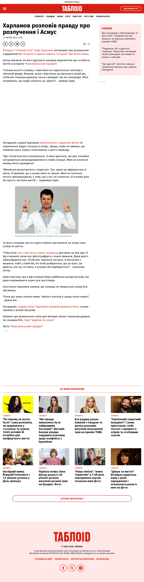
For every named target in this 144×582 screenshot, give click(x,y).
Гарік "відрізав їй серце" (39, 320)
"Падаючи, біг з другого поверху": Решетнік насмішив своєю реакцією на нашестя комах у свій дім (119, 53)
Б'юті (67, 16)
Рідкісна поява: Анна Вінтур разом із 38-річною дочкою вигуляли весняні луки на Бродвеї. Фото (53, 478)
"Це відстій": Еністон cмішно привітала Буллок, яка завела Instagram (119, 67)
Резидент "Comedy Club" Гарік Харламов (28, 50)
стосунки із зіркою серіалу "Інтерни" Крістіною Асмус (55, 54)
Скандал (50, 16)
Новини (107, 28)
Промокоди (102, 559)
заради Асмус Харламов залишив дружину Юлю (48, 306)
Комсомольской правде (41, 63)
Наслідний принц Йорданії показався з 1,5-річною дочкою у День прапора (16, 476)
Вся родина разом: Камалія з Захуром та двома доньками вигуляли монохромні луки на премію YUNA (89, 426)
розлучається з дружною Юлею (60, 142)
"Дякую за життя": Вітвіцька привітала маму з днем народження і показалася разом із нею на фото (124, 479)
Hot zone (89, 16)
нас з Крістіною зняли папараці (37, 252)
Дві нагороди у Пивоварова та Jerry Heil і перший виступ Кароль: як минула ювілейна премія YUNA (120, 37)
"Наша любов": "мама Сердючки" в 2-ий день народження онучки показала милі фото (89, 476)
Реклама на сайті (43, 559)
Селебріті (39, 16)
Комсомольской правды (26, 326)
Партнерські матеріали (82, 559)
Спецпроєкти (103, 16)
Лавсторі (77, 16)
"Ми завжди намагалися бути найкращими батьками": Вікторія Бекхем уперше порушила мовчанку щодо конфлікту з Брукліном (52, 430)
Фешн (60, 16)
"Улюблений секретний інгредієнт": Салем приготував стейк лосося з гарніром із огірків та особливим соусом (126, 427)
